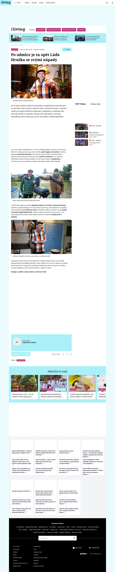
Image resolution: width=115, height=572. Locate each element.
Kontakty (36, 555)
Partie (68, 527)
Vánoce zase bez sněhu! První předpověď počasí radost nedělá (68, 492)
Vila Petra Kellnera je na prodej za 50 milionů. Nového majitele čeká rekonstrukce (61, 38)
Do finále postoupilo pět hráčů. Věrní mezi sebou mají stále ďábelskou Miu (44, 470)
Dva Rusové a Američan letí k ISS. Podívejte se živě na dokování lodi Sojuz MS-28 (69, 470)
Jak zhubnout (20, 527)
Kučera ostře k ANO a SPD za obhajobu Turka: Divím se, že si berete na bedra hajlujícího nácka (21, 462)
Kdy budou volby (81, 527)
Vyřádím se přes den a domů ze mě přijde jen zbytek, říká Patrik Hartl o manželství (46, 453)
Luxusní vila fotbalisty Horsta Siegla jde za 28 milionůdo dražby (93, 38)
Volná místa (16, 549)
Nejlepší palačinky (65, 532)
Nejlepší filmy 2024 (31, 527)
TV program (52, 527)
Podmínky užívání (17, 557)
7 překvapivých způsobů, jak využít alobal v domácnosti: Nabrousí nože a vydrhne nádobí (81, 395)
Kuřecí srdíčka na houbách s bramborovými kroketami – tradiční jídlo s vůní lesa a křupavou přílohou (93, 471)
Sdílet (68, 49)
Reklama (15, 552)
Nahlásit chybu (17, 566)
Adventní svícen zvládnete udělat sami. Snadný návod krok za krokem (68, 510)
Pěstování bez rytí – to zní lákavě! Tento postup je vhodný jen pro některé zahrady (22, 395)
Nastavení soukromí (39, 566)
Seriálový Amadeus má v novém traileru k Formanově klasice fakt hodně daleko (21, 501)
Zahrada (34, 3)
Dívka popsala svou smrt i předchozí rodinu (66, 452)
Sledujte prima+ (51, 3)
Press (35, 549)
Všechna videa (96, 104)
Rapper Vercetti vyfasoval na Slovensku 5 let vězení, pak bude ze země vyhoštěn (46, 501)
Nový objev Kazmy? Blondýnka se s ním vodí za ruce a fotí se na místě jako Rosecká (45, 510)
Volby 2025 (45, 529)
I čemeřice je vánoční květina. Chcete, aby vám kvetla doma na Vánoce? (68, 501)
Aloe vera (78, 529)
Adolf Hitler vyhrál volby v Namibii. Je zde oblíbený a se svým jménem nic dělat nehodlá (69, 461)
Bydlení (27, 3)
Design (41, 3)
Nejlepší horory (43, 527)
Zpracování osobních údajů (40, 557)
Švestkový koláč (77, 532)
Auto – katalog (22, 529)
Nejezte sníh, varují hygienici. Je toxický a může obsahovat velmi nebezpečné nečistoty (21, 470)
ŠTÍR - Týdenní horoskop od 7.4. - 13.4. (95, 143)
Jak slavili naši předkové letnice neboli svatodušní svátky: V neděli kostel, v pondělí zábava (51, 395)
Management (37, 546)
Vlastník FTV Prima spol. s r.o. (20, 563)
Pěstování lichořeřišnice (89, 529)
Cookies (15, 560)
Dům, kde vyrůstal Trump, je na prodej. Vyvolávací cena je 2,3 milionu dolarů (30, 38)
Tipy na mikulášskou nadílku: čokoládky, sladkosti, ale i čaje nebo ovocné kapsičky (93, 461)
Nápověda (36, 560)
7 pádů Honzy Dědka (35, 529)
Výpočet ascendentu (39, 532)
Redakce (36, 563)
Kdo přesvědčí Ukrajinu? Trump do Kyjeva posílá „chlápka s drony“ (22, 452)
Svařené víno (54, 529)
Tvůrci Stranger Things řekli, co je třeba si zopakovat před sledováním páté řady (21, 510)
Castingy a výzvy (38, 552)
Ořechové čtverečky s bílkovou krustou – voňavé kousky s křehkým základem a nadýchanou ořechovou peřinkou (93, 453)
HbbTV (15, 555)
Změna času (61, 527)
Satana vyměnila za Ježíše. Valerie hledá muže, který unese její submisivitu (46, 461)
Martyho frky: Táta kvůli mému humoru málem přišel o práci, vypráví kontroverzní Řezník (44, 493)
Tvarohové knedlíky (52, 532)
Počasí (73, 527)
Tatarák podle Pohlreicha (66, 529)
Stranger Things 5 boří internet (22, 491)
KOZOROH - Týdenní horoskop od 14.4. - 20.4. (96, 135)
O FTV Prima (16, 546)
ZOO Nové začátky (93, 527)
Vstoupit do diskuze (20, 354)
